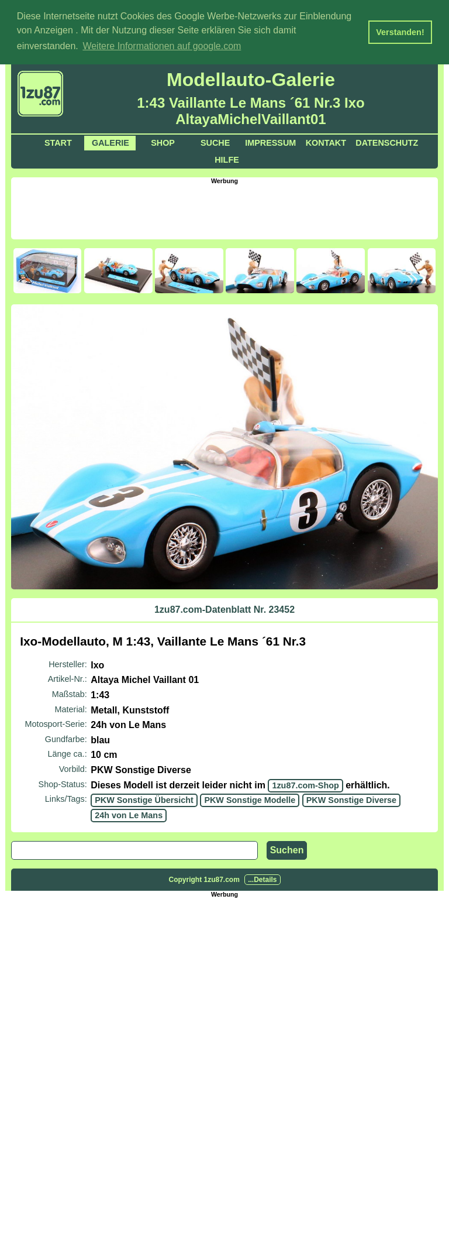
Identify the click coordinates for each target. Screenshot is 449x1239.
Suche (215, 141)
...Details (262, 879)
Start (58, 141)
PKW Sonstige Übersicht (144, 799)
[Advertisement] (224, 209)
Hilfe (227, 158)
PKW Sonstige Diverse (351, 799)
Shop (163, 141)
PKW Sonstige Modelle (249, 799)
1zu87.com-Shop (305, 784)
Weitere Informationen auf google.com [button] (161, 46)
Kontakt (326, 141)
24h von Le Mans (129, 814)
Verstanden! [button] (400, 32)
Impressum (270, 141)
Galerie (110, 141)
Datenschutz (386, 141)
